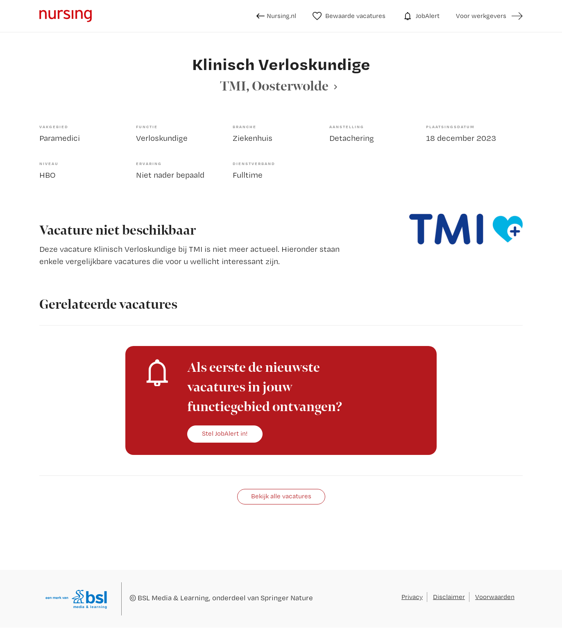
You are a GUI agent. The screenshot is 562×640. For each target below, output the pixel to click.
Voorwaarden (494, 597)
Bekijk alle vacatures (281, 496)
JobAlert (421, 16)
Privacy (412, 597)
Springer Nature (287, 597)
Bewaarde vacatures (349, 16)
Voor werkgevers (481, 16)
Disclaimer (449, 597)
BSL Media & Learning (173, 597)
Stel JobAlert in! (225, 433)
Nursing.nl (276, 16)
